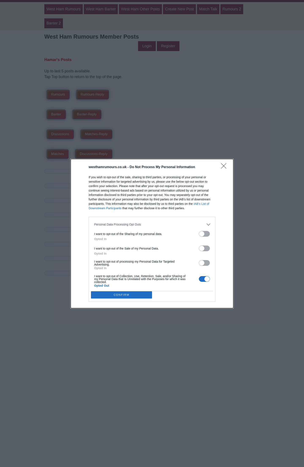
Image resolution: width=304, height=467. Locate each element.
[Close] (225, 167)
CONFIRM (121, 294)
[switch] (204, 234)
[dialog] (152, 233)
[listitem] (152, 224)
